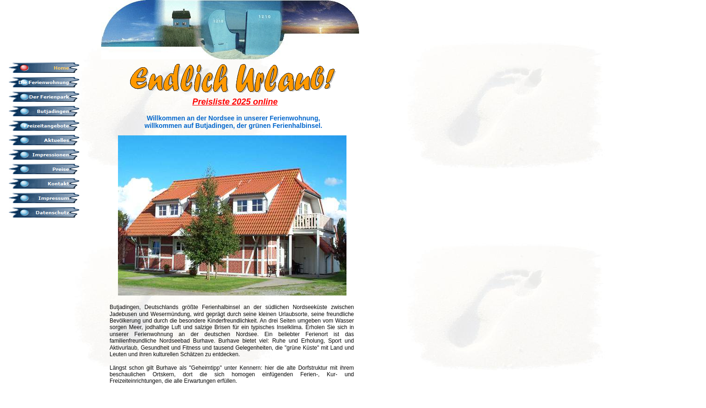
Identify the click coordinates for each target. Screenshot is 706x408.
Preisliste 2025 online (234, 101)
